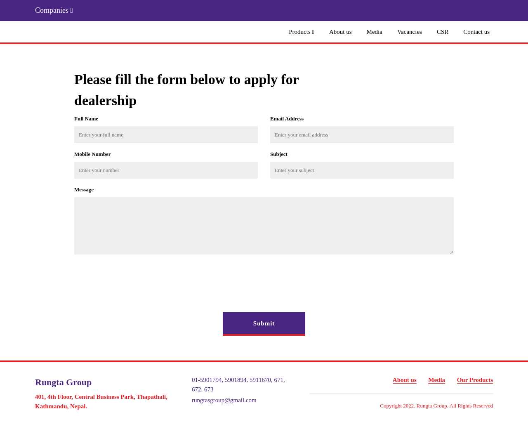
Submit (264, 323)
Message (84, 189)
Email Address (287, 118)
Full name (86, 118)
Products (301, 31)
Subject (279, 154)
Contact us (476, 31)
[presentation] (137, 277)
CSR (442, 31)
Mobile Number (92, 154)
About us (340, 31)
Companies (54, 10)
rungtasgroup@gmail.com (224, 400)
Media (374, 31)
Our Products (475, 380)
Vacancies (409, 31)
